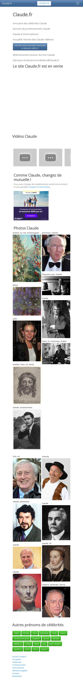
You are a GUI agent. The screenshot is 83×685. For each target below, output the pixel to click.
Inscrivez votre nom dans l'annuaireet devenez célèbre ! (30, 46)
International (18, 667)
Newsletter (17, 676)
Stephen (36, 638)
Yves (35, 633)
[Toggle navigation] (78, 3)
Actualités (16, 659)
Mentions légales (19, 670)
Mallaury (18, 644)
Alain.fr (44, 649)
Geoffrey (18, 649)
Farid (27, 649)
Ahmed (26, 633)
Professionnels (18, 665)
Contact (15, 673)
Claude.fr (7, 3)
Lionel (28, 644)
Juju (44, 644)
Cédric (16, 633)
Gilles (54, 633)
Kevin (36, 644)
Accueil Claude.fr (19, 656)
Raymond (44, 633)
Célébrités (44, 3)
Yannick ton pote (21, 638)
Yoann (63, 633)
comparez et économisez (39, 187)
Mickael (56, 638)
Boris (35, 649)
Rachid (46, 638)
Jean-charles (55, 644)
